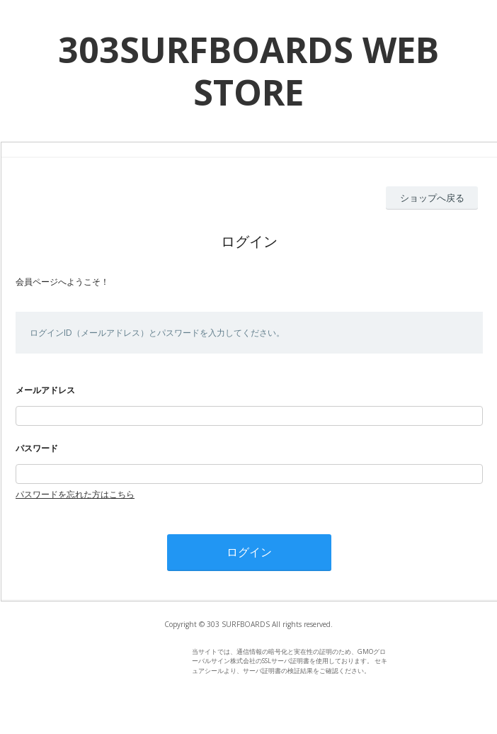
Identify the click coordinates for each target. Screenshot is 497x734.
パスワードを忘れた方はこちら (75, 494)
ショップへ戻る (432, 197)
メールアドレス (45, 390)
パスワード (37, 448)
